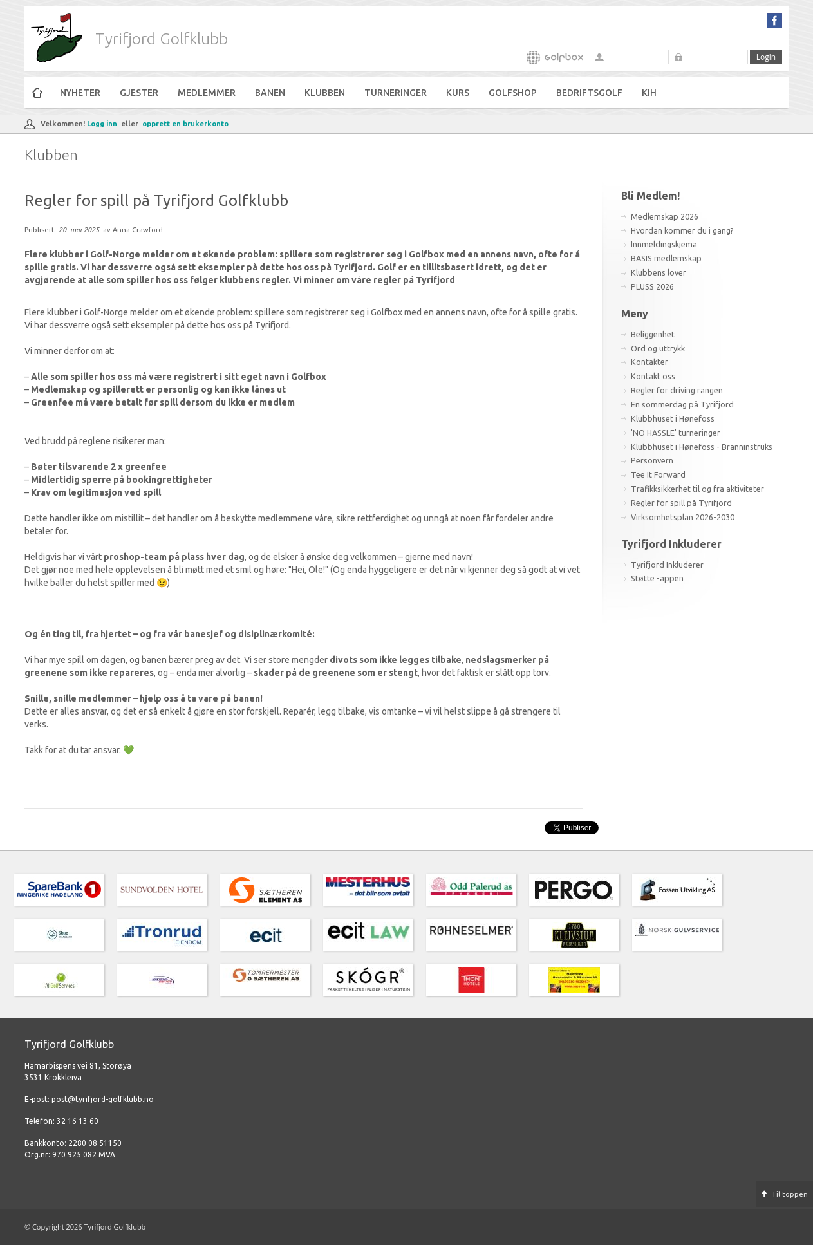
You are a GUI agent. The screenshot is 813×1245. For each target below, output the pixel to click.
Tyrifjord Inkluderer (667, 564)
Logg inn (102, 123)
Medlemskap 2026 (664, 216)
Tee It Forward (658, 474)
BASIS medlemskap (666, 258)
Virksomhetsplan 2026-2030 (682, 516)
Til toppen (790, 1194)
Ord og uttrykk (658, 348)
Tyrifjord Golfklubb (161, 39)
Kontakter (649, 361)
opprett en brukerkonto (185, 123)
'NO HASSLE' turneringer (675, 432)
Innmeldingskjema (664, 243)
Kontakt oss (653, 375)
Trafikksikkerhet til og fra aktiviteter (697, 488)
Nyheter (80, 93)
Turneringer (395, 93)
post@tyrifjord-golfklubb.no (102, 1099)
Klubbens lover (658, 272)
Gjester (139, 93)
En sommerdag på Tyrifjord (682, 404)
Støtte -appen (657, 578)
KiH (649, 93)
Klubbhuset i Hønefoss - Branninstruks (701, 446)
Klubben (324, 93)
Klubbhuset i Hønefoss (673, 418)
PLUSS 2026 (652, 286)
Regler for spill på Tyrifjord (681, 502)
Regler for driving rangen (677, 390)
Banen (270, 93)
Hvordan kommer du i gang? (682, 230)
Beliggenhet (653, 334)
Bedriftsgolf (589, 93)
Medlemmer (207, 93)
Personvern (652, 460)
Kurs (457, 93)
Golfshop (513, 93)
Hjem (37, 92)
